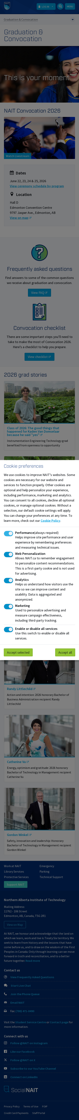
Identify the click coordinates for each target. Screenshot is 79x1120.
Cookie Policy (50, 520)
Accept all (65, 652)
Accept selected (18, 652)
